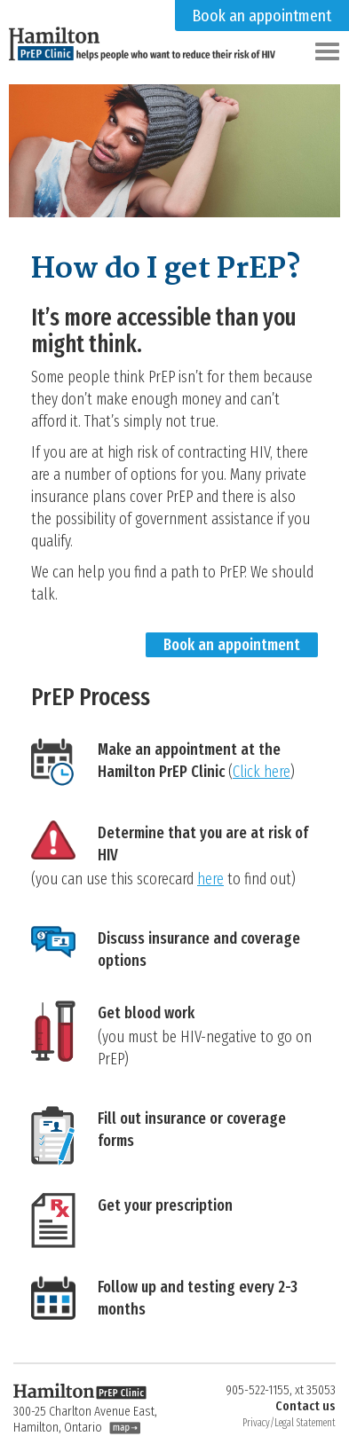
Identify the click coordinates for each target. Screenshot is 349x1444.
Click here (261, 771)
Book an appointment (262, 15)
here (210, 879)
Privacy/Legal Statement (289, 1423)
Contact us (305, 1406)
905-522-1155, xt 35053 (281, 1390)
